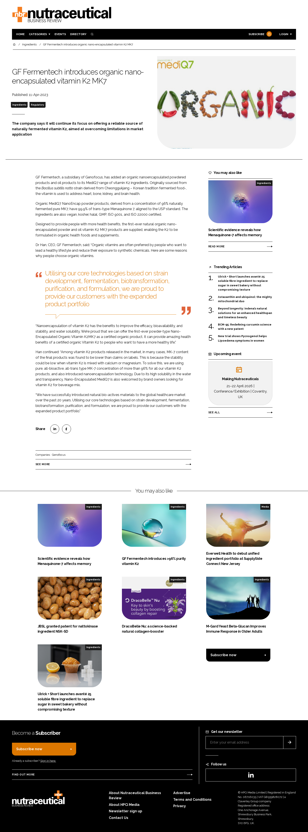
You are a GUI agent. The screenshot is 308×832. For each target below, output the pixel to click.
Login (283, 34)
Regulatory (37, 104)
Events (60, 34)
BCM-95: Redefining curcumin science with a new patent (244, 327)
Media (265, 506)
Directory (78, 34)
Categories (38, 34)
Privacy (179, 806)
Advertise (181, 793)
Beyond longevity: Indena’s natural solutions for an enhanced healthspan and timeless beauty (245, 312)
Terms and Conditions (192, 800)
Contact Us (118, 818)
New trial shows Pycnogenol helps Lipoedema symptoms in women (242, 338)
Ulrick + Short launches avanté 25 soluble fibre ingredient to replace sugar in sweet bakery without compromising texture (243, 283)
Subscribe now (223, 655)
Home (20, 34)
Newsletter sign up (125, 811)
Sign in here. (48, 760)
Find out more (23, 774)
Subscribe (260, 34)
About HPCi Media (124, 805)
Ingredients (19, 104)
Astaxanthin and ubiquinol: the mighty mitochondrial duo (245, 299)
